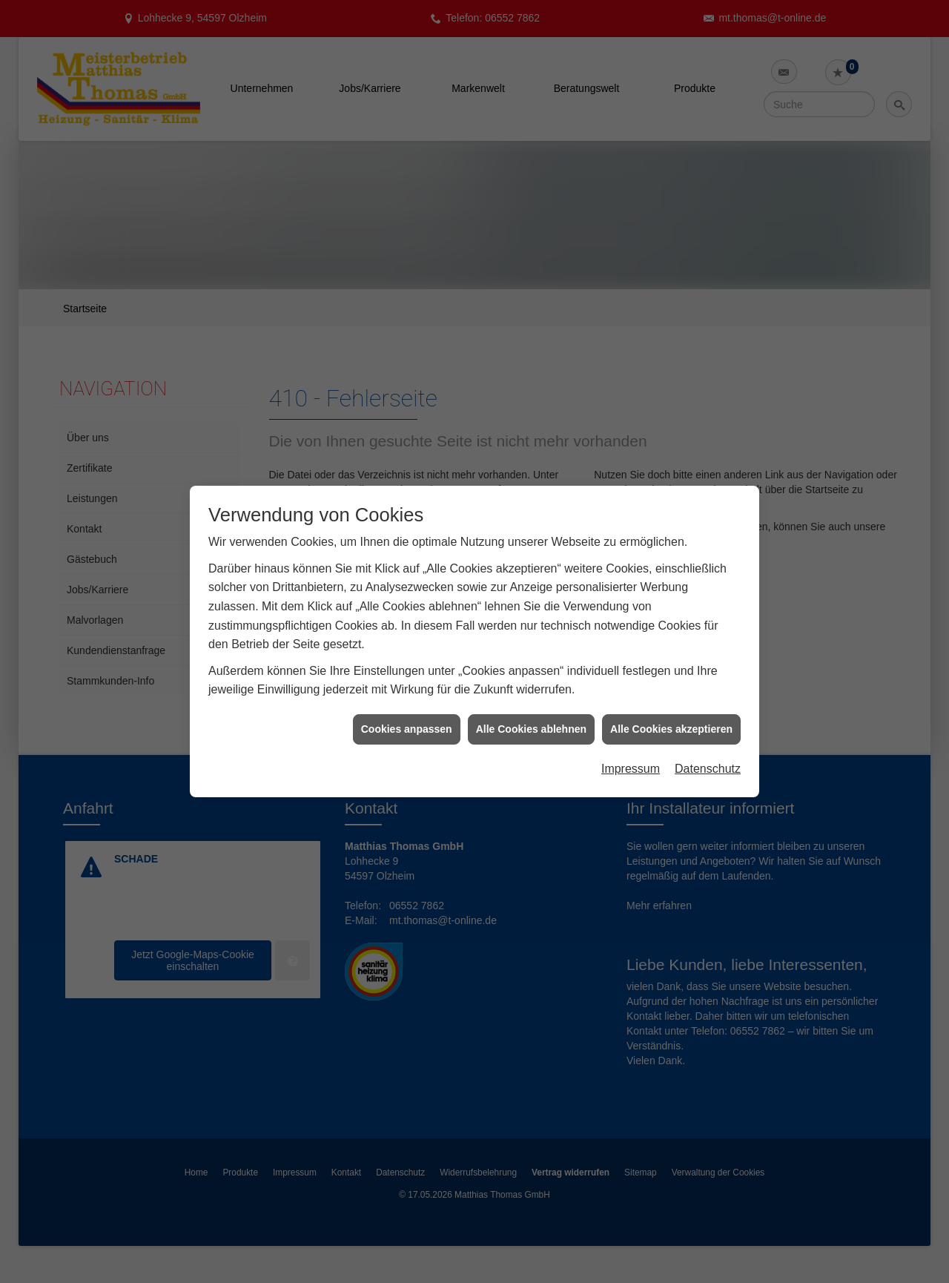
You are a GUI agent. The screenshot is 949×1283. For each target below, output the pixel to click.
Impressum (630, 754)
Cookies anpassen (406, 714)
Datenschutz (708, 754)
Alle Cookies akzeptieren (671, 714)
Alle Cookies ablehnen (531, 714)
